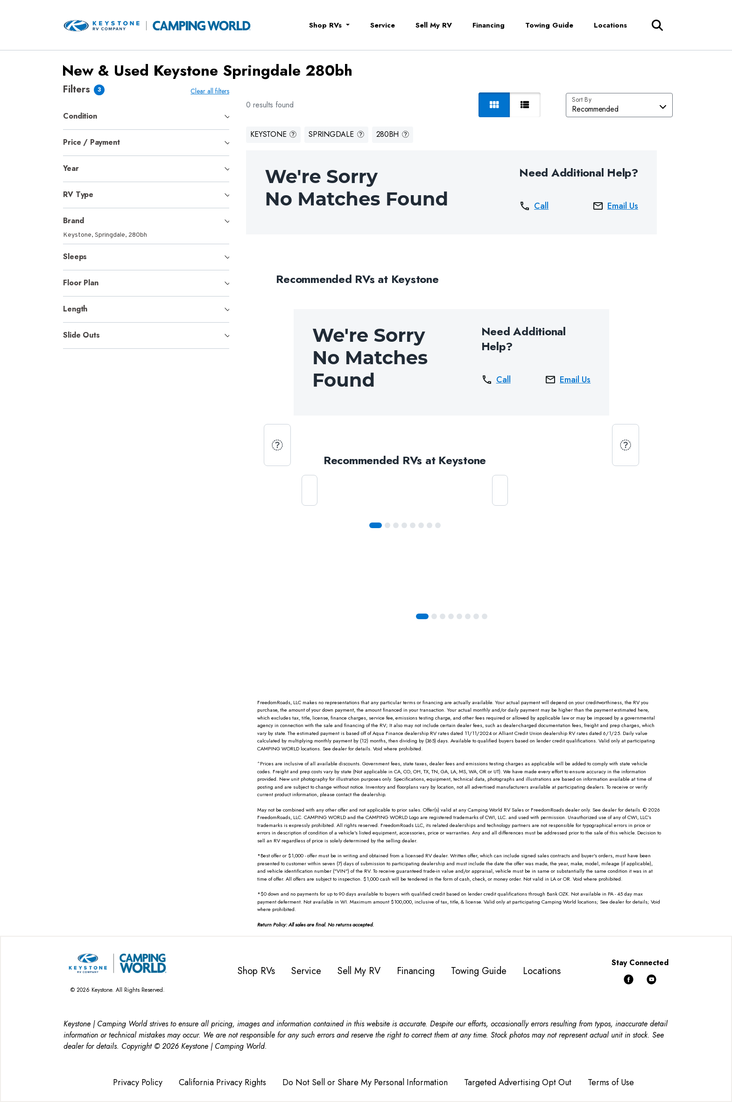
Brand (73, 220)
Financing (488, 25)
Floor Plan (80, 282)
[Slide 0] (377, 525)
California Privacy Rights (222, 1082)
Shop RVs (256, 971)
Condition (80, 116)
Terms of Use (611, 1082)
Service (382, 25)
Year (70, 168)
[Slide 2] (398, 525)
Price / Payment (91, 142)
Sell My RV (433, 25)
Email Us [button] (617, 206)
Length (75, 309)
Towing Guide (549, 25)
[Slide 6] (431, 525)
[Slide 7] (440, 525)
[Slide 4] (414, 525)
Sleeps (75, 256)
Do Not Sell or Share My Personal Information (365, 1082)
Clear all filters (211, 91)
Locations (610, 25)
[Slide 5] (423, 525)
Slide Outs (81, 335)
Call (535, 206)
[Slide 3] (406, 525)
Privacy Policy (137, 1082)
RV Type (78, 194)
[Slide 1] (389, 525)
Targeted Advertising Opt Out (517, 1082)
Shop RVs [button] (326, 25)
